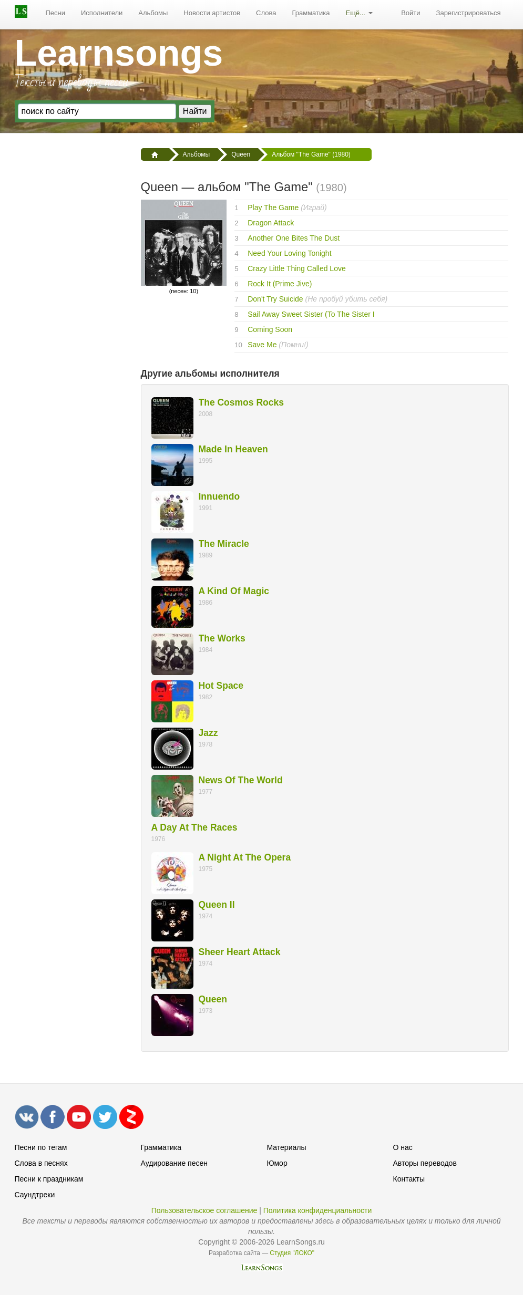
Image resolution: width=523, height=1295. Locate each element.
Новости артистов (211, 13)
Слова (266, 13)
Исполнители (101, 13)
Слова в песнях (41, 1163)
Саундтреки (35, 1194)
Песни (56, 13)
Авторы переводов (425, 1163)
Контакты (409, 1179)
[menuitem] (56, 13)
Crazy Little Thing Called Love (297, 268)
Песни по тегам (41, 1147)
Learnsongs (119, 53)
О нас (403, 1147)
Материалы (286, 1147)
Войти (410, 13)
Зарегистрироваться (468, 13)
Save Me (262, 344)
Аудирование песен (174, 1163)
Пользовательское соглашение (204, 1210)
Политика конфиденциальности (317, 1210)
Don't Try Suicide (275, 299)
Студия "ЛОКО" (292, 1253)
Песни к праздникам (49, 1179)
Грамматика (311, 13)
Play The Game (273, 207)
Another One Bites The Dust (294, 238)
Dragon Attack (271, 223)
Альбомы (153, 13)
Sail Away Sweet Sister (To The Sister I (311, 314)
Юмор (277, 1163)
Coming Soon (270, 329)
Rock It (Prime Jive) (280, 283)
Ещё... (358, 13)
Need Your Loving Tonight (289, 253)
